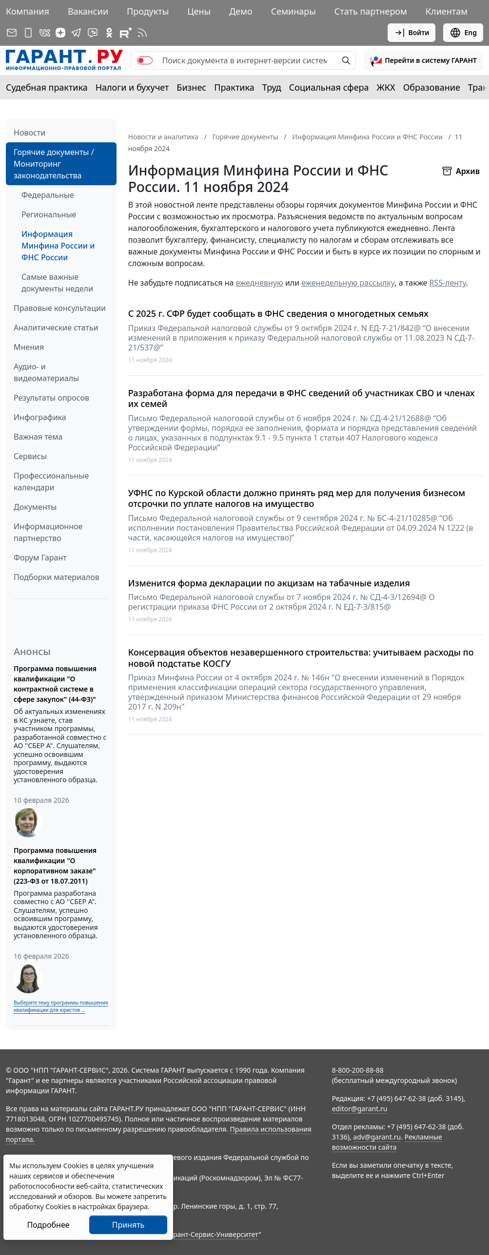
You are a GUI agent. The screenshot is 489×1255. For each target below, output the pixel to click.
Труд (271, 87)
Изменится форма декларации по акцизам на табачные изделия (269, 583)
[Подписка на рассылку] (12, 33)
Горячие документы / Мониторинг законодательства (54, 164)
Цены (199, 11)
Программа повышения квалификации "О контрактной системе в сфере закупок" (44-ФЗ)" (55, 684)
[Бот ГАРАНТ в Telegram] (92, 33)
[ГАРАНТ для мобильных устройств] (28, 33)
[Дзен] (60, 33)
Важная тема (38, 436)
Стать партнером (370, 11)
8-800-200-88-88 (358, 1070)
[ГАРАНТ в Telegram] (76, 33)
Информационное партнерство (48, 532)
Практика (234, 87)
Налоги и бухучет (132, 87)
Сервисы (30, 456)
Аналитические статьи (56, 327)
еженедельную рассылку (347, 282)
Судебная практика (47, 87)
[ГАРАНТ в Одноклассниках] (109, 33)
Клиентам (447, 11)
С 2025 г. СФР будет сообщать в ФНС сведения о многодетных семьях (278, 313)
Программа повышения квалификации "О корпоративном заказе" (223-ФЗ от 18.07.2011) (55, 866)
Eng (463, 33)
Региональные (48, 214)
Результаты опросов (51, 397)
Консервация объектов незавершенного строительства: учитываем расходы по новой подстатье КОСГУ (301, 658)
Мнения (29, 347)
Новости (29, 132)
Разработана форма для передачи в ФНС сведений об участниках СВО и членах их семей (301, 398)
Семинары (293, 11)
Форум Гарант (40, 557)
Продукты (148, 11)
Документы (35, 507)
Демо (241, 11)
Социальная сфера (329, 87)
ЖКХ (386, 87)
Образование (431, 87)
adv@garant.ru (377, 1136)
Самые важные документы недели (57, 282)
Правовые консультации (60, 308)
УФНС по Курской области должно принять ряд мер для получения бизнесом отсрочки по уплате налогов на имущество (296, 498)
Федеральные (47, 195)
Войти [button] (412, 33)
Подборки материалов (56, 577)
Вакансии (88, 11)
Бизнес (191, 87)
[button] (423, 60)
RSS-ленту (447, 282)
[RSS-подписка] (142, 33)
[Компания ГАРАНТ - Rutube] (126, 33)
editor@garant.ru (360, 1108)
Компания (27, 11)
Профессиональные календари (51, 481)
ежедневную (259, 282)
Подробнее (48, 1224)
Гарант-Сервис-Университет (212, 1234)
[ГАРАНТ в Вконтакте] (45, 33)
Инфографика (40, 417)
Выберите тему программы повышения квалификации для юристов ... (61, 1006)
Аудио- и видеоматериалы (46, 372)
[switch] (145, 60)
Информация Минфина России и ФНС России (58, 246)
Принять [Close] (128, 1224)
